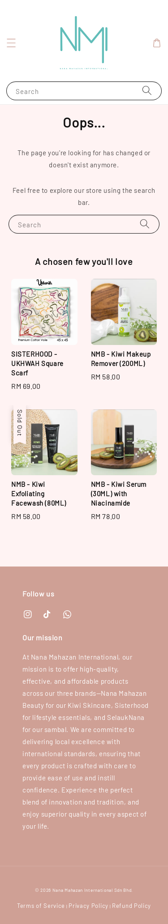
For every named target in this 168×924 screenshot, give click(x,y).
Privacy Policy (88, 905)
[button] (11, 43)
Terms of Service (41, 905)
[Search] (147, 90)
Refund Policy (131, 905)
